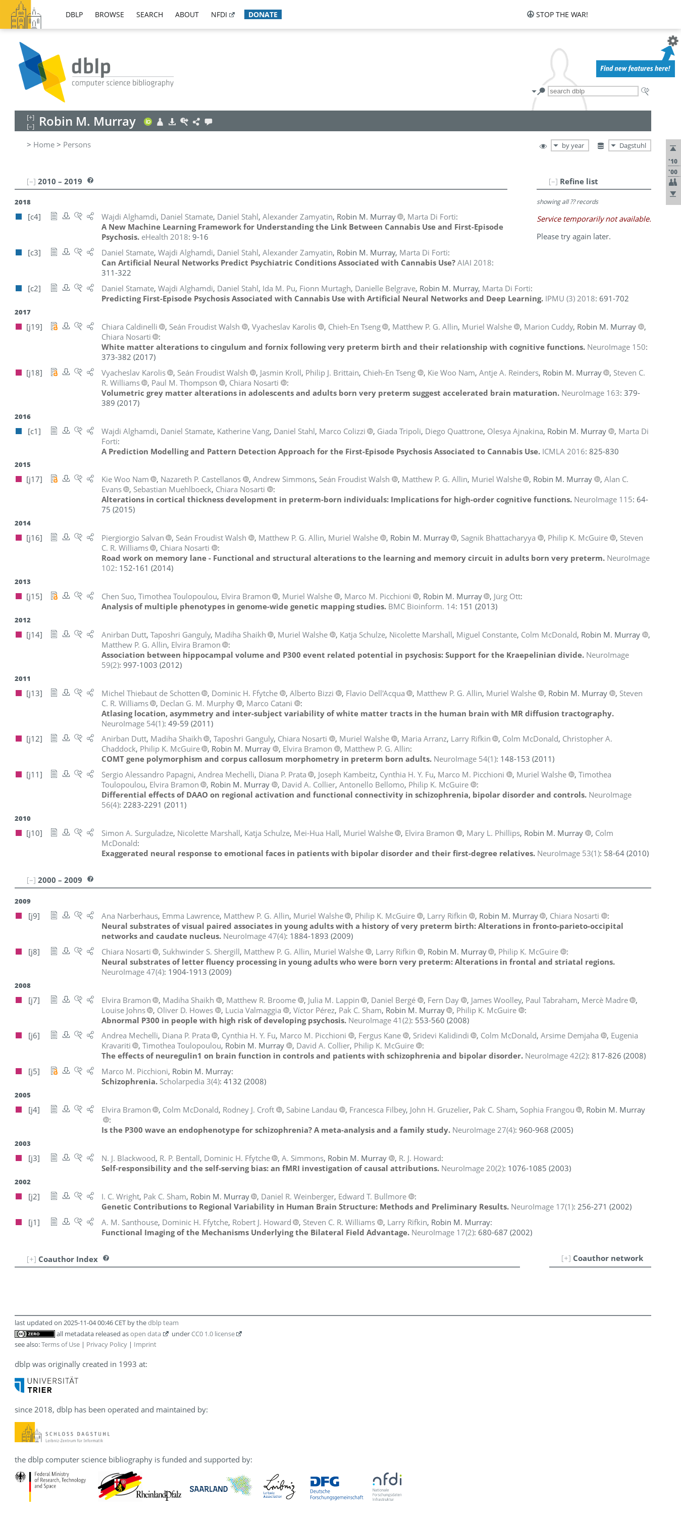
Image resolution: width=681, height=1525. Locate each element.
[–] (553, 181)
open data (145, 1333)
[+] (566, 1258)
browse (109, 14)
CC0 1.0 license (213, 1333)
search (149, 14)
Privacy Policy (106, 1344)
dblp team (163, 1322)
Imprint (145, 1344)
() (132, 723)
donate (263, 14)
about (187, 14)
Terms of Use (60, 1344)
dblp (74, 14)
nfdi (219, 14)
